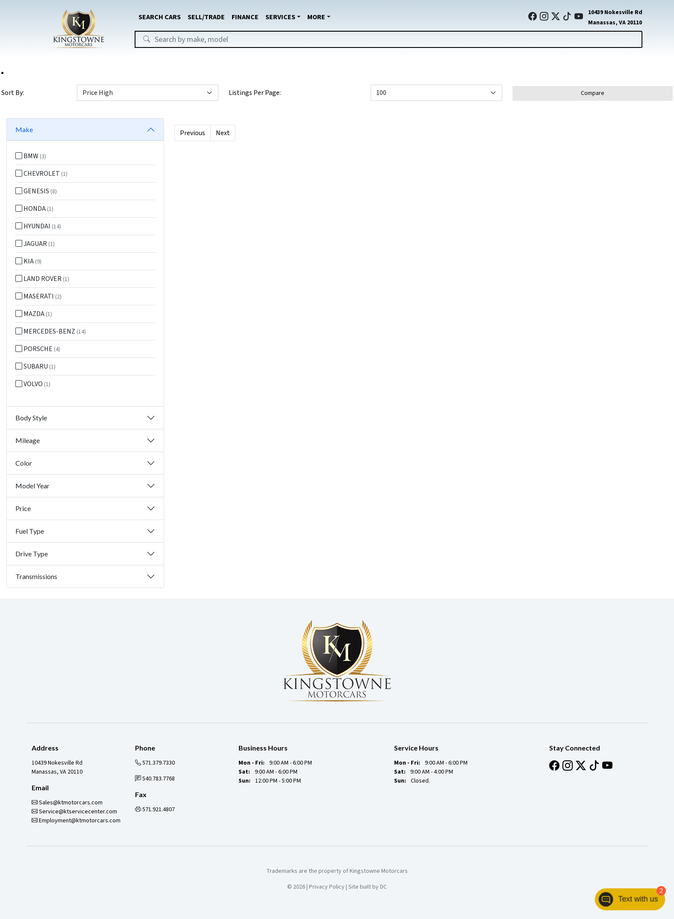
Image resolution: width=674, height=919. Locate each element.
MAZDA (33, 314)
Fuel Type (29, 531)
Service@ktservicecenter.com (74, 811)
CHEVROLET (41, 173)
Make (24, 129)
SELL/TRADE (206, 17)
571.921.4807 (155, 809)
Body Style (31, 418)
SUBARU (35, 366)
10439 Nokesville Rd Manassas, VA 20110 (57, 767)
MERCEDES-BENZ (50, 331)
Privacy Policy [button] (326, 887)
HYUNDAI (38, 226)
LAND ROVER (42, 279)
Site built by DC (367, 887)
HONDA (34, 208)
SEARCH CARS (159, 17)
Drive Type (31, 554)
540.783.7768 (155, 778)
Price (23, 508)
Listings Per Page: (255, 93)
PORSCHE (37, 349)
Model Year (32, 486)
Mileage (27, 440)
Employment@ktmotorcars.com (76, 820)
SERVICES (280, 17)
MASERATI (38, 296)
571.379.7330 (155, 763)
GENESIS (36, 191)
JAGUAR (35, 243)
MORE (316, 17)
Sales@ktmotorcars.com (67, 802)
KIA (28, 261)
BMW (30, 156)
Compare (592, 93)
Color (23, 463)
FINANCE (245, 17)
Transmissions (36, 576)
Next (223, 133)
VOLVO (32, 384)
